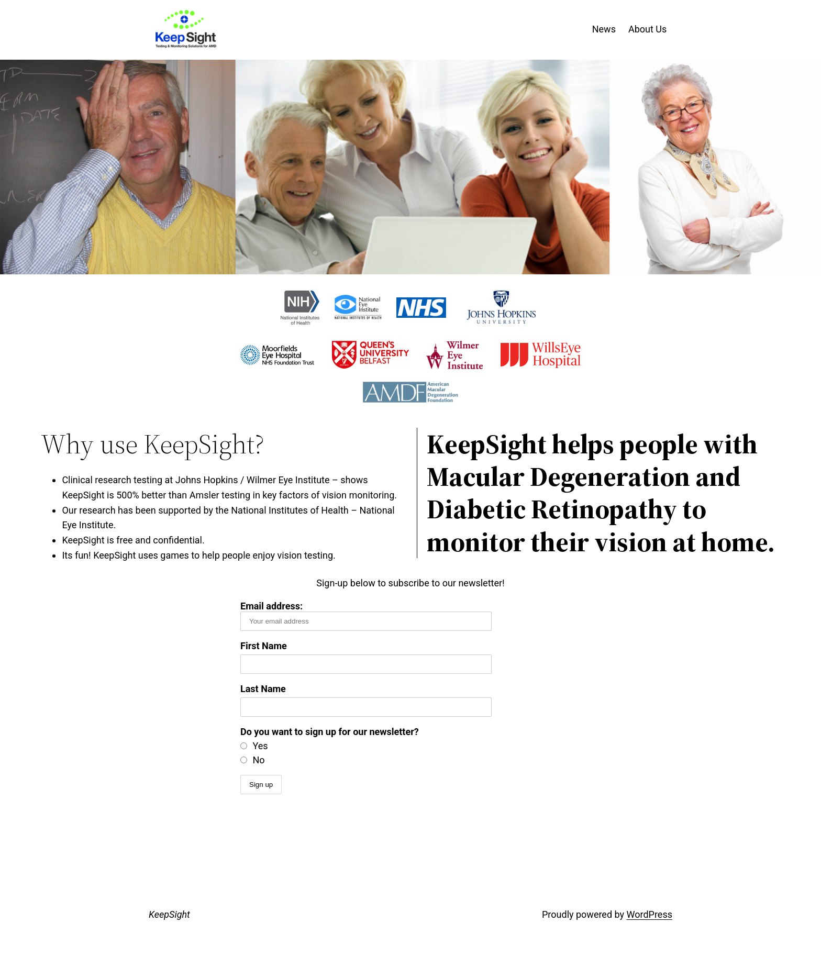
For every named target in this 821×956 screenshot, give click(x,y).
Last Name (263, 688)
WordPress (649, 914)
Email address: (366, 616)
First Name (263, 645)
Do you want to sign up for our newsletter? (329, 731)
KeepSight (169, 914)
